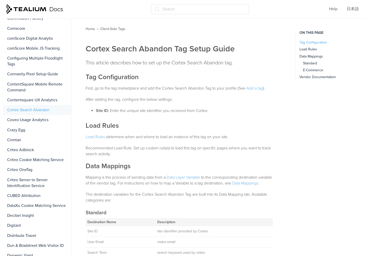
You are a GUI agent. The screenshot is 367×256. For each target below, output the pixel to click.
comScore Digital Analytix (30, 38)
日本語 (353, 8)
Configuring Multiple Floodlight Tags (35, 61)
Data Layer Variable (183, 177)
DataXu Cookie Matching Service (36, 205)
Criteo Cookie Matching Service (35, 159)
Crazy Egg (16, 130)
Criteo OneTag (19, 169)
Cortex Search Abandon (28, 109)
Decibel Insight (20, 215)
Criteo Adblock (20, 149)
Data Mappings (245, 183)
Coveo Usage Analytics (27, 119)
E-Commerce (313, 70)
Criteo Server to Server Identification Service (27, 182)
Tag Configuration (313, 42)
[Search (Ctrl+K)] (200, 9)
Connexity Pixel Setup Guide (32, 74)
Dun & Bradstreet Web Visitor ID (35, 245)
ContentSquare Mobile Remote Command (34, 87)
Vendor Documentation (317, 77)
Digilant (14, 225)
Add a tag (254, 88)
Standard (310, 63)
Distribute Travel (21, 235)
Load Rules (95, 136)
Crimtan (14, 140)
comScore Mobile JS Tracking (33, 48)
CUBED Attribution (24, 195)
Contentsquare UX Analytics (32, 100)
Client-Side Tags (112, 29)
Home (90, 29)
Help (333, 8)
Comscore (16, 28)
